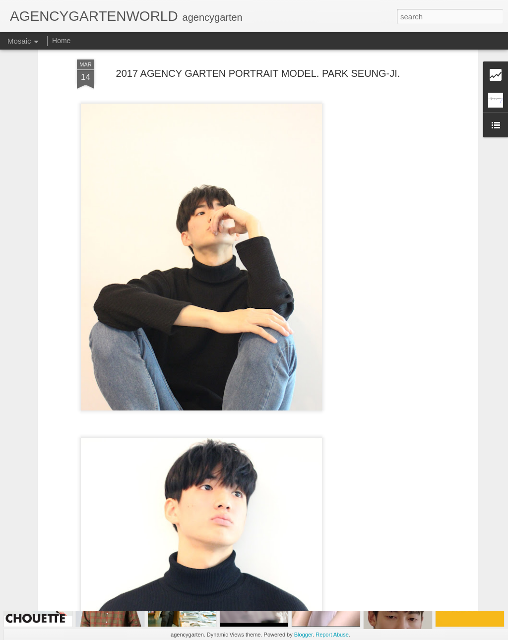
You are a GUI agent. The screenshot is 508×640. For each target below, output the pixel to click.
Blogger (303, 635)
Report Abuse (332, 635)
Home (61, 41)
